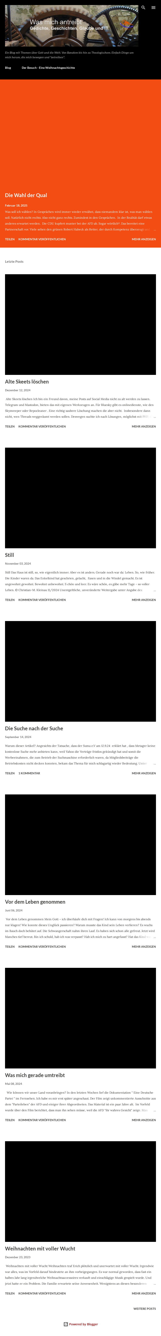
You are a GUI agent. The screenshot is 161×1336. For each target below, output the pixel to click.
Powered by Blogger (80, 1324)
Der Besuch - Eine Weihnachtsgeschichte (48, 67)
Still (9, 555)
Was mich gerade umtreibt (35, 1075)
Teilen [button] (10, 239)
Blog (8, 67)
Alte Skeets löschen (27, 381)
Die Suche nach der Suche (34, 728)
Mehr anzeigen (144, 239)
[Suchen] (143, 7)
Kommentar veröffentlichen (42, 239)
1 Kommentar (29, 773)
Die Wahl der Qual (26, 195)
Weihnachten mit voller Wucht (40, 1248)
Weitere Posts (145, 1308)
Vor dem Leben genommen (35, 902)
